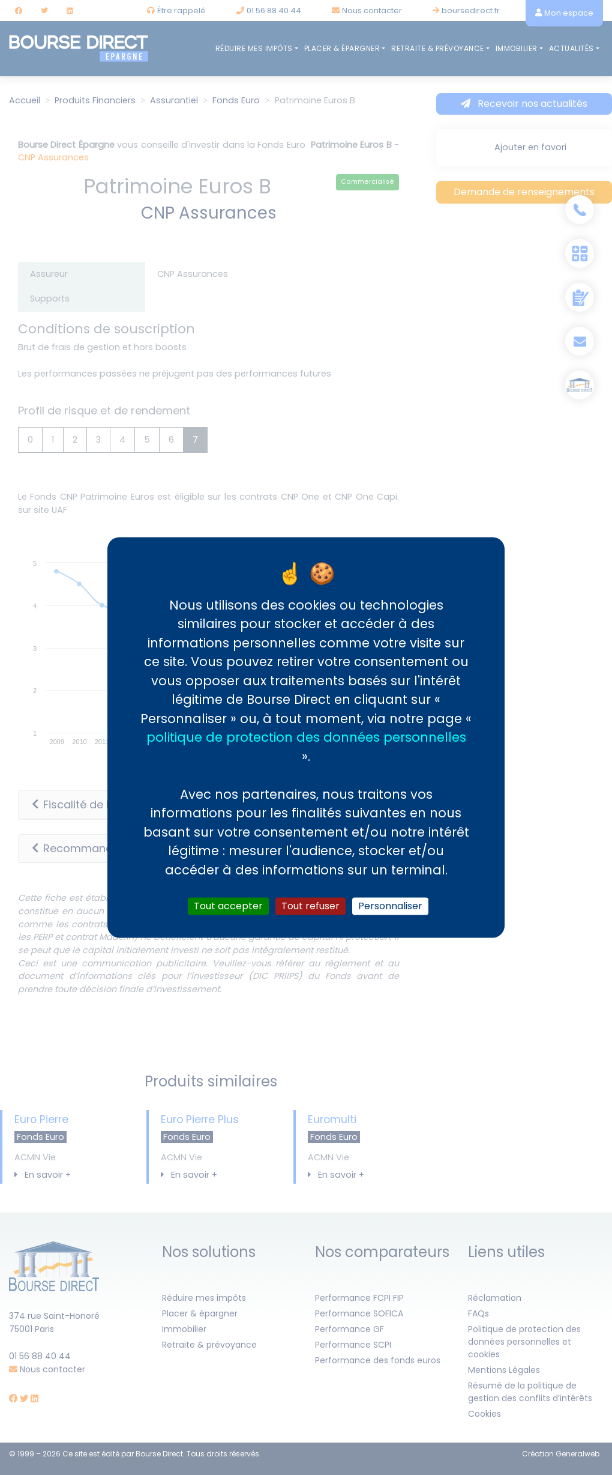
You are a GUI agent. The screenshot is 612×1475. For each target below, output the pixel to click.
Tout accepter (228, 906)
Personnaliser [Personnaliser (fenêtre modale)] (390, 906)
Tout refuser (310, 906)
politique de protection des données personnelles (306, 737)
